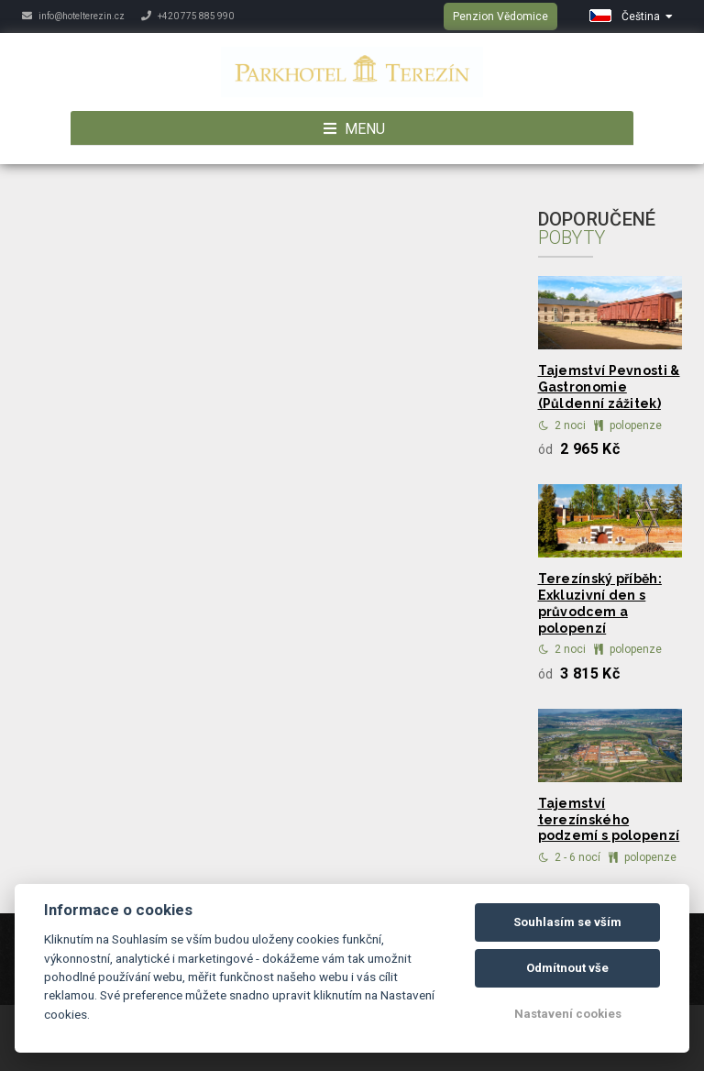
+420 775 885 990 (187, 16)
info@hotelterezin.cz (73, 16)
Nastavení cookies (568, 1014)
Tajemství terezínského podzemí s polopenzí (609, 820)
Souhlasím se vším (567, 922)
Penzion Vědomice (500, 16)
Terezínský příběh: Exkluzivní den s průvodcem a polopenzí (600, 603)
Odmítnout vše (567, 968)
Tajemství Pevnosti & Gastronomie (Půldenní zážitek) (609, 387)
